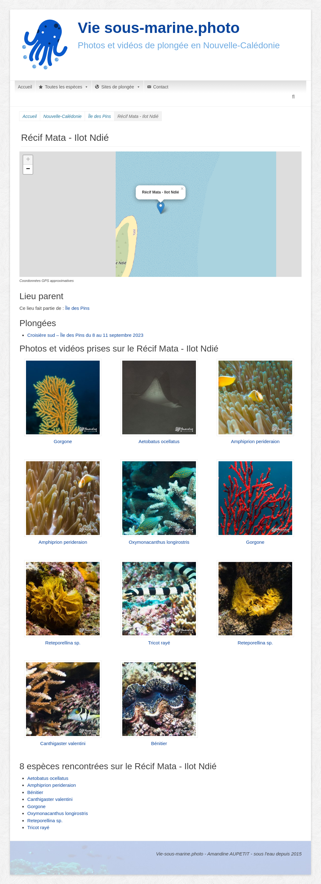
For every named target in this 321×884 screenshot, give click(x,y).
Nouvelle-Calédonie (62, 116)
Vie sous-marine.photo (159, 27)
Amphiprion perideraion (255, 441)
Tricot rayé (159, 642)
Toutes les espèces (66, 87)
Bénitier (159, 743)
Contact (160, 86)
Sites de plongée (120, 87)
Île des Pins (99, 116)
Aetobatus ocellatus (159, 441)
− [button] (28, 169)
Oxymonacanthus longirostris (159, 542)
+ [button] (28, 160)
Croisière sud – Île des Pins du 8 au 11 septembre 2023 (85, 335)
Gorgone (63, 441)
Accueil (25, 86)
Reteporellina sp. (63, 642)
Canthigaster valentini (62, 743)
